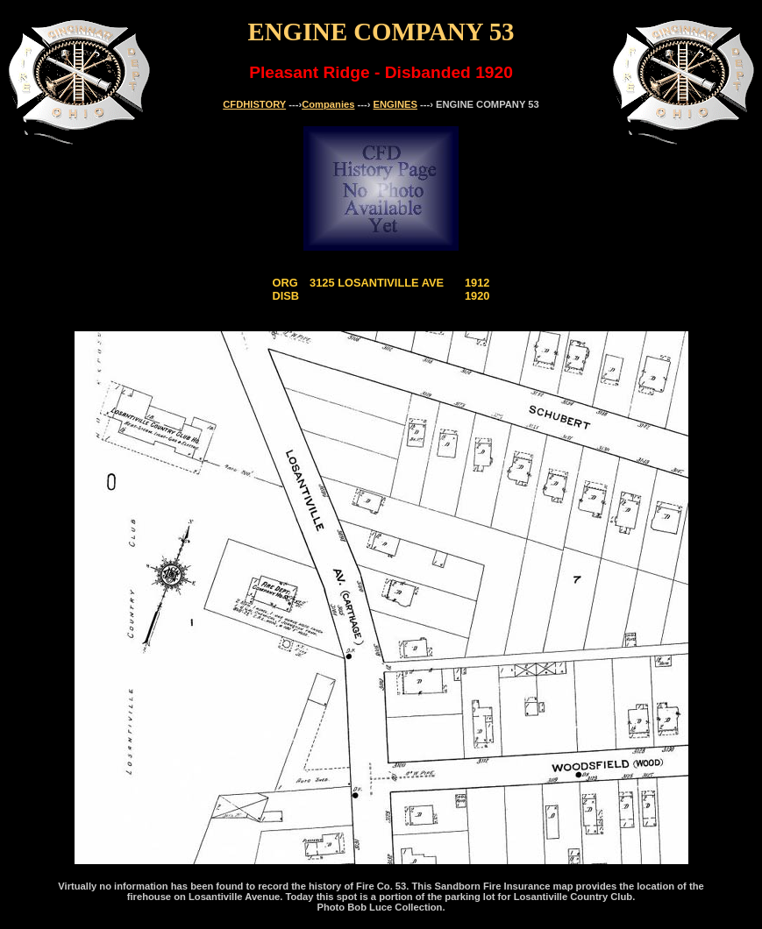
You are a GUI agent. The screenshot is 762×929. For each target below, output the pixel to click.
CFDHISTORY (254, 104)
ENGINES (395, 104)
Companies (328, 104)
